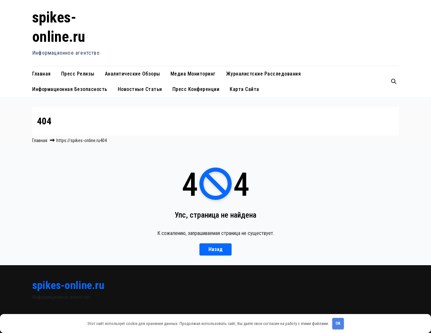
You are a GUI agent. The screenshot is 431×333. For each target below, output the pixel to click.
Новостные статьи (140, 89)
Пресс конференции (196, 89)
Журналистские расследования (263, 74)
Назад (215, 249)
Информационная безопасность (69, 89)
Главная (41, 74)
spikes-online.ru (68, 285)
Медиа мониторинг (193, 74)
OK (337, 323)
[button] (393, 81)
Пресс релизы (78, 74)
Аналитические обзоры (132, 74)
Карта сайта (244, 89)
